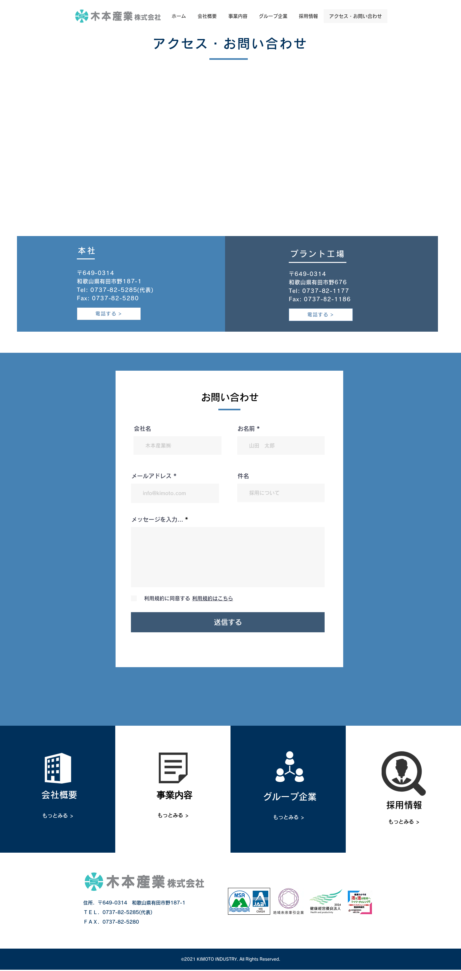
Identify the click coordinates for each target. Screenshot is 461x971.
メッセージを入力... (157, 519)
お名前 (246, 428)
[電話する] (109, 313)
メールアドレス (151, 476)
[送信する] (228, 622)
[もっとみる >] (58, 815)
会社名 (142, 428)
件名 (243, 476)
